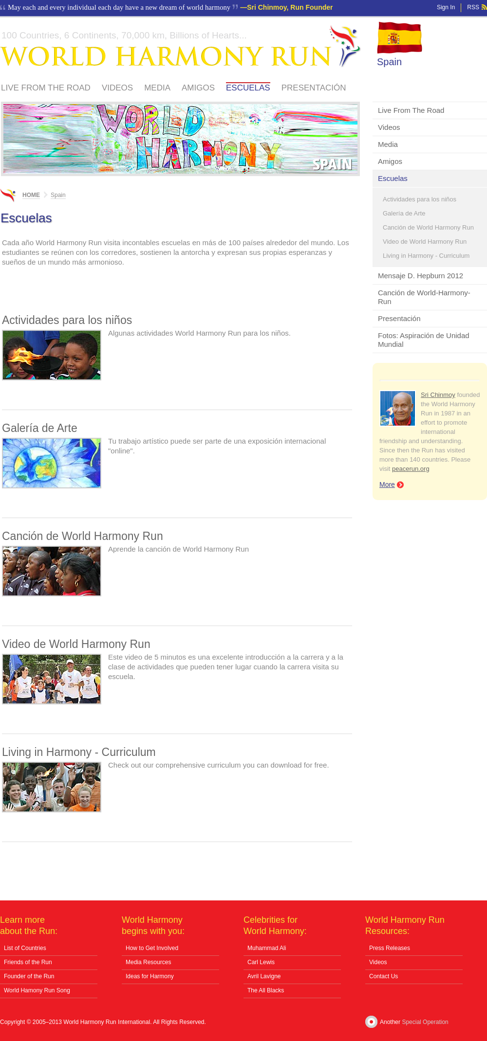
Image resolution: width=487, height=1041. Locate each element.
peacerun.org (411, 468)
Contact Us (383, 976)
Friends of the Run (28, 962)
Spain (389, 61)
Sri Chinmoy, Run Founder (290, 7)
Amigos (198, 87)
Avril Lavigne (264, 976)
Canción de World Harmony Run (428, 227)
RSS (473, 7)
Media (157, 87)
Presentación (313, 87)
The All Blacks (265, 990)
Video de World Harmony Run (425, 241)
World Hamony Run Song (37, 990)
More (387, 484)
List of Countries (25, 948)
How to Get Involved (152, 948)
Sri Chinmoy (438, 394)
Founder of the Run (29, 976)
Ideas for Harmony (150, 976)
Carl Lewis (261, 962)
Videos (117, 87)
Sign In (446, 7)
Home (31, 195)
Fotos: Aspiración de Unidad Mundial (423, 339)
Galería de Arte (404, 213)
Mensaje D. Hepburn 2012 (420, 275)
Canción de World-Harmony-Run (424, 296)
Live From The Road (46, 87)
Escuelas (248, 87)
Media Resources (148, 962)
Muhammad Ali (266, 948)
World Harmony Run (180, 46)
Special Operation (425, 1022)
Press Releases (389, 948)
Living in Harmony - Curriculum (426, 255)
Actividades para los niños (419, 199)
